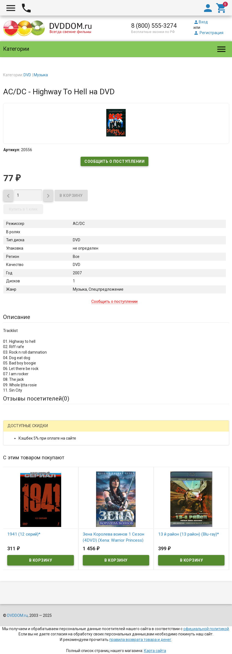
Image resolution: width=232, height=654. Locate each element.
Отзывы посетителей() (36, 398)
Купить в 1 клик (23, 209)
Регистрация (208, 33)
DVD (27, 75)
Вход (201, 22)
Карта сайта (155, 650)
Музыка (41, 75)
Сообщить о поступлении (114, 161)
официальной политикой (206, 629)
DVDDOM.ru (17, 615)
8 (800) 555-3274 (154, 25)
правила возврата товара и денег (140, 639)
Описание (16, 317)
